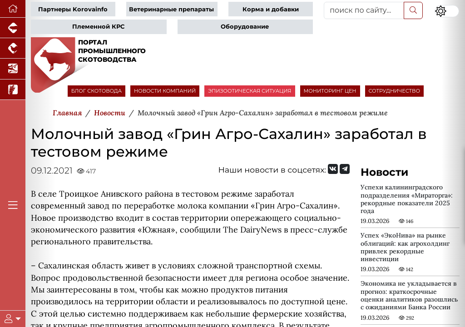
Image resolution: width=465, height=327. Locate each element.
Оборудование (245, 26)
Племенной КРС (98, 26)
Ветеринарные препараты (171, 9)
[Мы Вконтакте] (333, 169)
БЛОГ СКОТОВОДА (96, 91)
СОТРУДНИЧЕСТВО (394, 91)
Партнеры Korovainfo (73, 9)
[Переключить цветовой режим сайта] (447, 11)
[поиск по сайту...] (364, 10)
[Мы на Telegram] (345, 169)
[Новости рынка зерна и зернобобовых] (12, 89)
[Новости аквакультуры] (12, 69)
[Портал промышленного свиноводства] (12, 28)
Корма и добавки (270, 9)
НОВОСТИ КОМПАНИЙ (165, 91)
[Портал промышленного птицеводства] (12, 48)
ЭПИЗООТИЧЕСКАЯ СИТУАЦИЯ (249, 91)
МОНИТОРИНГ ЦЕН (330, 91)
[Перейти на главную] (12, 9)
